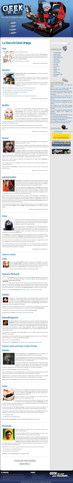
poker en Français (19, 241)
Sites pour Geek (57, 72)
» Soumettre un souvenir (36, 477)
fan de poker (28, 240)
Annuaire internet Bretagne (30, 96)
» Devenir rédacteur (35, 476)
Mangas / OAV (57, 69)
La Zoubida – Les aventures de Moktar (30, 269)
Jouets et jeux (56, 66)
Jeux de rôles (56, 62)
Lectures (55, 67)
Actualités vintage (57, 52)
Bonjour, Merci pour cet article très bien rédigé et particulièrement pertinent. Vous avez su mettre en (61, 97)
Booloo (46, 98)
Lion (11, 262)
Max (47, 249)
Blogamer (56, 148)
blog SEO (29, 279)
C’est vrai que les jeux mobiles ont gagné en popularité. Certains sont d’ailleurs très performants (61, 111)
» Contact (34, 474)
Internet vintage (57, 61)
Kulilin (46, 131)
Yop (47, 63)
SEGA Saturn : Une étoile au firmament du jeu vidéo (30, 342)
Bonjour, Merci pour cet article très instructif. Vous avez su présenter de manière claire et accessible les (61, 93)
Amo (39, 419)
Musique (55, 71)
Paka (12, 414)
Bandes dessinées (57, 56)
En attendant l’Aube (15, 416)
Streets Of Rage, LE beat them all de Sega (24, 312)
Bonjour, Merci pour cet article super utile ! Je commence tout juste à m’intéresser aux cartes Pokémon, (61, 102)
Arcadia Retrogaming (58, 131)
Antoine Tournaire (13, 94)
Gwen (46, 170)
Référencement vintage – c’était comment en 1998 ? (30, 289)
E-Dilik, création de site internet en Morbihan (23, 90)
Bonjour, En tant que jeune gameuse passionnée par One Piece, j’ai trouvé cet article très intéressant (61, 107)
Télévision (56, 76)
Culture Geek (56, 59)
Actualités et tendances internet (20, 92)
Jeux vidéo (56, 64)
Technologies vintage (58, 74)
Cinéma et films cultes (58, 57)
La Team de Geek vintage (16, 43)
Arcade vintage (57, 54)
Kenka (44, 379)
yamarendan (45, 209)
